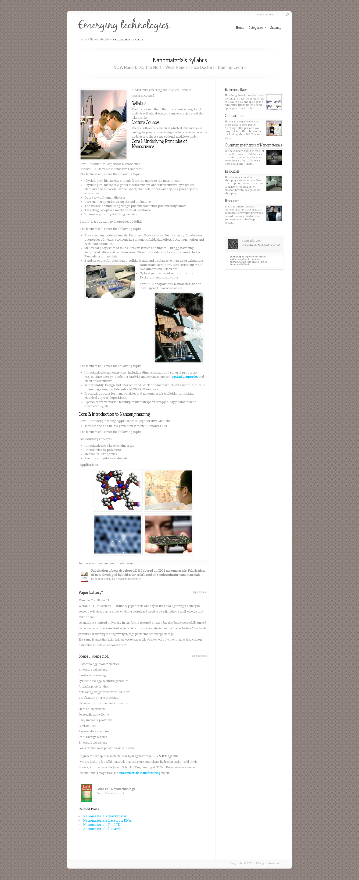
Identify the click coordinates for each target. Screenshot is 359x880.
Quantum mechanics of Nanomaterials (253, 145)
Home (83, 39)
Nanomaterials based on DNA (107, 820)
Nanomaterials (99, 39)
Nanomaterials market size (105, 816)
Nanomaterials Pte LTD (101, 825)
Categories (257, 27)
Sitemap (275, 27)
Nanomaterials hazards (102, 829)
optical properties (185, 376)
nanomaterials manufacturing (139, 773)
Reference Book (236, 89)
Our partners (234, 115)
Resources (232, 171)
